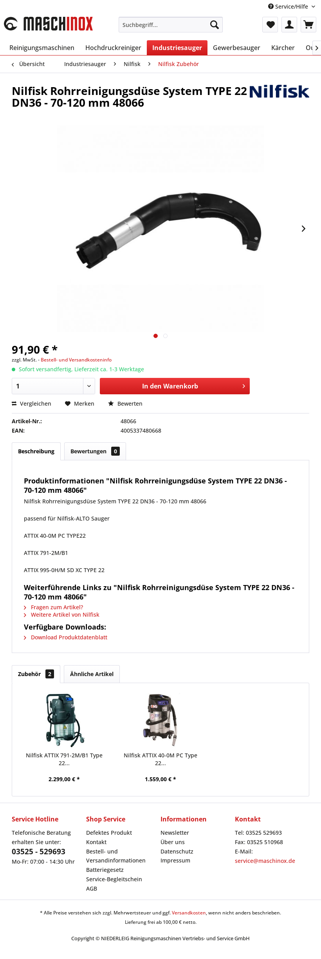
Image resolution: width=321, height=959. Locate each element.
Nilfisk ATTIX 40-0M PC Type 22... (160, 759)
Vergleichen (31, 403)
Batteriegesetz (105, 869)
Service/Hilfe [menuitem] (289, 6)
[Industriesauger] (177, 47)
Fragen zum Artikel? (53, 607)
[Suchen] (214, 24)
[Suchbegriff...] (171, 24)
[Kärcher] (283, 47)
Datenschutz (176, 851)
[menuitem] (171, 24)
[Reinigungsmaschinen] (42, 47)
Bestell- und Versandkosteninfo (76, 359)
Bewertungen (95, 451)
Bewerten (125, 403)
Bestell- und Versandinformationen (116, 856)
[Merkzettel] (270, 24)
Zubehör (36, 674)
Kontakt (96, 842)
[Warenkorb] (308, 24)
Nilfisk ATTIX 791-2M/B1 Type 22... (64, 759)
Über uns (172, 842)
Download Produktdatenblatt (65, 637)
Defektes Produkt (109, 832)
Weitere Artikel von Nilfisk (61, 614)
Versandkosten (189, 912)
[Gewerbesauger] (236, 47)
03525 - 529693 (38, 851)
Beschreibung (36, 451)
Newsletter (174, 832)
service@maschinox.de (265, 860)
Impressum (175, 860)
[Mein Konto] (289, 24)
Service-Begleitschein (114, 879)
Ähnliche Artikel (92, 674)
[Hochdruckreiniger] (113, 47)
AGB (91, 888)
